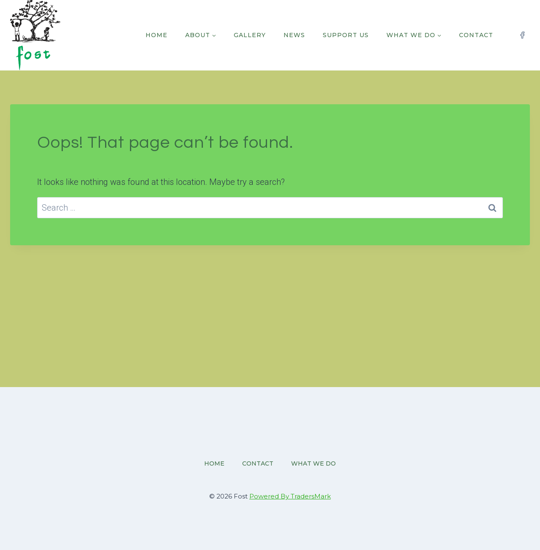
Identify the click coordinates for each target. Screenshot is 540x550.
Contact (476, 35)
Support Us (346, 35)
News (294, 35)
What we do (313, 463)
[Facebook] (522, 35)
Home (156, 35)
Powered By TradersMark (290, 496)
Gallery (250, 35)
